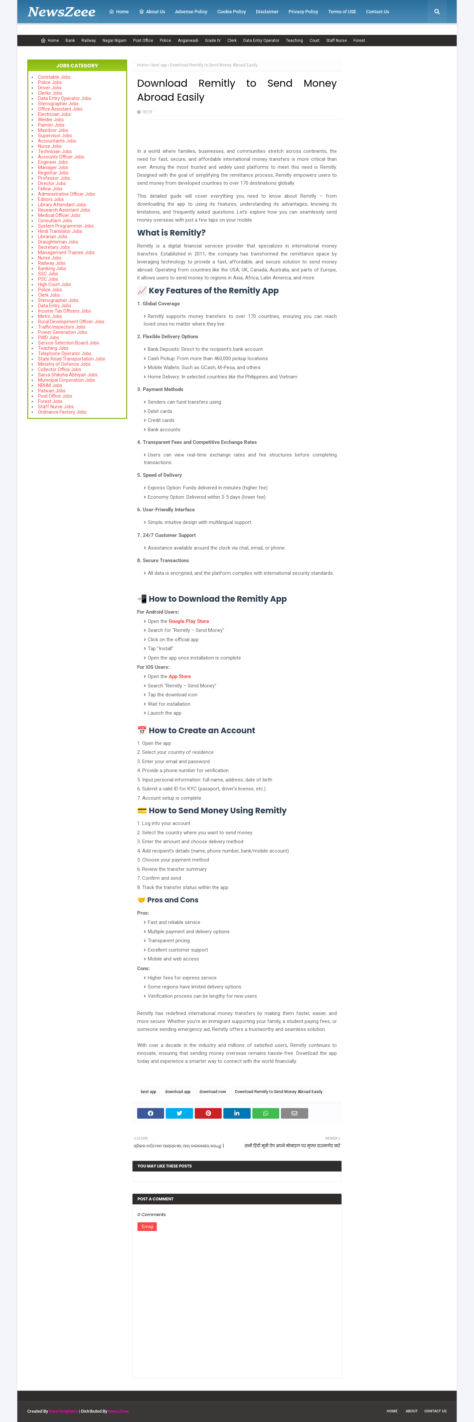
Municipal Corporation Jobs (66, 380)
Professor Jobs (54, 178)
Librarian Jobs (53, 236)
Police (165, 40)
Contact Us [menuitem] (377, 11)
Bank (70, 40)
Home (50, 40)
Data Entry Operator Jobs (64, 98)
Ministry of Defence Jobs (64, 364)
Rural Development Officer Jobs (71, 321)
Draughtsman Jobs (58, 242)
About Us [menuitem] (152, 11)
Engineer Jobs (53, 162)
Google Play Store (189, 621)
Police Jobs (50, 82)
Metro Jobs (50, 316)
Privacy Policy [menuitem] (303, 11)
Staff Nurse (336, 40)
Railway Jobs (52, 263)
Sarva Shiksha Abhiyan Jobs (68, 374)
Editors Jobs (51, 199)
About (412, 1411)
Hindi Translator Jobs (60, 231)
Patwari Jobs (52, 390)
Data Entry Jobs (54, 305)
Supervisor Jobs (55, 135)
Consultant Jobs (55, 220)
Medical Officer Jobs (59, 215)
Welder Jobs (51, 119)
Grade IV (213, 40)
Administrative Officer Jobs (66, 194)
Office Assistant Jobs (60, 109)
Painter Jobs (51, 125)
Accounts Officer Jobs (61, 156)
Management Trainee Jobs (66, 252)
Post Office (143, 40)
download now (212, 1091)
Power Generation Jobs (62, 332)
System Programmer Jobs (66, 226)
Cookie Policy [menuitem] (231, 11)
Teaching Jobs (53, 348)
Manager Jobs (53, 167)
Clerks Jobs (50, 93)
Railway (89, 40)
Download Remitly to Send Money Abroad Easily (279, 1091)
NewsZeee (118, 1411)
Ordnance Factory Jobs (62, 412)
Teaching (294, 40)
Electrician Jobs (54, 114)
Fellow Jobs (50, 188)
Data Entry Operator (261, 40)
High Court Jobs (54, 284)
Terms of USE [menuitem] (342, 11)
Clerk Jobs (49, 295)
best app (159, 65)
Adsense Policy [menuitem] (191, 11)
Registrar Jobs (53, 172)
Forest (359, 40)
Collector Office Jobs (59, 369)
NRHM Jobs (50, 385)
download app (177, 1091)
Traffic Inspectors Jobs (62, 327)
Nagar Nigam (114, 40)
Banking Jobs (52, 268)
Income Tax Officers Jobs (64, 311)
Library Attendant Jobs (62, 204)
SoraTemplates (63, 1411)
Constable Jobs (54, 77)
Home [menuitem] (119, 11)
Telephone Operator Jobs (65, 353)
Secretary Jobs (54, 247)
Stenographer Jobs (58, 103)
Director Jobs (52, 183)
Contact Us (435, 1411)
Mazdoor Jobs (53, 130)
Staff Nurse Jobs (56, 406)
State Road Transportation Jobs (71, 358)
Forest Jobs (50, 401)
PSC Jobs (48, 279)
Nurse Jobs (50, 146)
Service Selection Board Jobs (68, 343)
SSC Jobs (48, 273)
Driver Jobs (50, 87)
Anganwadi (188, 40)
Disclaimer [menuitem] (267, 11)
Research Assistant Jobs (64, 210)
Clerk (232, 40)
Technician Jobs (55, 151)
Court (315, 40)
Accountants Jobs (57, 141)
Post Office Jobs (55, 396)
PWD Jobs (48, 337)
